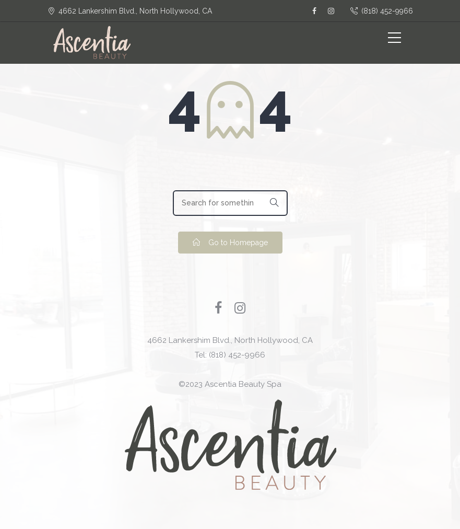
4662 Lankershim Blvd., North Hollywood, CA (230, 340)
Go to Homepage (230, 242)
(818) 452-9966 (381, 11)
